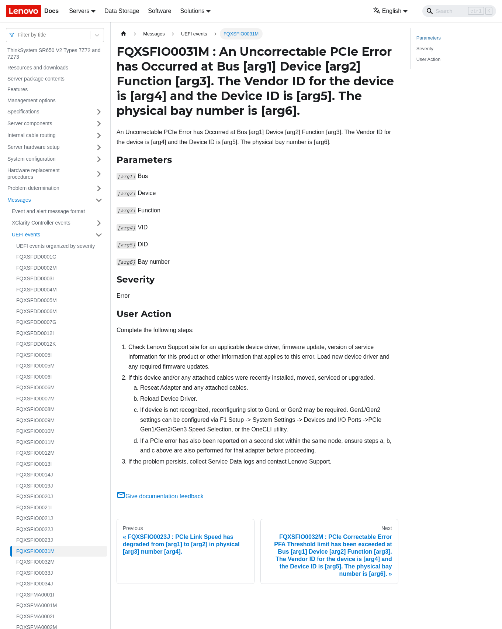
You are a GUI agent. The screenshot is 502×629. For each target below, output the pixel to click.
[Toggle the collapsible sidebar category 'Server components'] (99, 124)
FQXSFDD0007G (36, 322)
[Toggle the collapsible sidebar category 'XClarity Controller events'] (99, 223)
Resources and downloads (37, 68)
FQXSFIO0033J (34, 573)
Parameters (428, 38)
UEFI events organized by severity (55, 246)
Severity (424, 48)
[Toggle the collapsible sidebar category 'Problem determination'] (99, 188)
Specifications (23, 111)
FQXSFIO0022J (34, 529)
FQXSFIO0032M (35, 562)
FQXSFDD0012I (35, 333)
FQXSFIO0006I (34, 377)
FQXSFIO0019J (34, 486)
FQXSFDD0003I (35, 278)
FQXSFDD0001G (36, 257)
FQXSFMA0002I (35, 616)
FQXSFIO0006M (35, 387)
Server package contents (36, 79)
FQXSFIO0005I (34, 355)
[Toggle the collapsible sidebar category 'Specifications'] (99, 112)
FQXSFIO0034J (34, 584)
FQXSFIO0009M (35, 420)
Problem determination (33, 188)
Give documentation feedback (160, 496)
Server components (29, 123)
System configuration (31, 159)
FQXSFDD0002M (36, 268)
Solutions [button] (192, 11)
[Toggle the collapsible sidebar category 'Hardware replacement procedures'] (99, 173)
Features (17, 89)
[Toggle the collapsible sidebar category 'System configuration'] (99, 159)
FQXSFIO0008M (35, 409)
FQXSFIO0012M (35, 453)
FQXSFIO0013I (34, 464)
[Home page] (124, 34)
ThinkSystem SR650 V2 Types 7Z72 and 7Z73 (54, 53)
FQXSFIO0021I (34, 507)
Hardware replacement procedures (33, 173)
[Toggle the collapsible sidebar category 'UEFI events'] (99, 235)
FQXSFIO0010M (35, 431)
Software (159, 11)
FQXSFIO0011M (35, 442)
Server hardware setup (33, 147)
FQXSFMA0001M (36, 605)
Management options (31, 100)
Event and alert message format (48, 211)
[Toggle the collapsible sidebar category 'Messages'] (99, 200)
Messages (19, 200)
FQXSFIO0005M (35, 366)
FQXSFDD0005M (36, 300)
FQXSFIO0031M (35, 551)
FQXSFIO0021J (34, 518)
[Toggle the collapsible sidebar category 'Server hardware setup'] (99, 147)
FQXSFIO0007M (35, 398)
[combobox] (19, 35)
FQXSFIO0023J (34, 540)
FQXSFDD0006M (36, 311)
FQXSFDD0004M (36, 290)
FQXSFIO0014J (34, 475)
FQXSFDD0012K (36, 344)
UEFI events (26, 234)
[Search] (459, 11)
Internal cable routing (31, 135)
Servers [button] (79, 11)
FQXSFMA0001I (35, 595)
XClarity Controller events (41, 223)
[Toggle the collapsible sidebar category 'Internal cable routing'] (99, 135)
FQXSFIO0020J (34, 496)
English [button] (387, 11)
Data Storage (121, 11)
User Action (428, 59)
